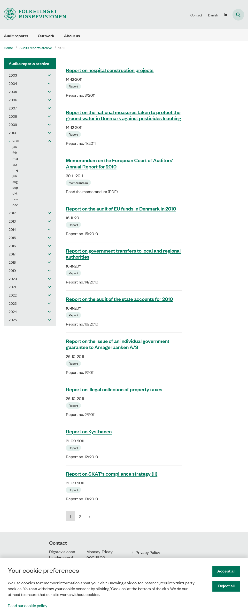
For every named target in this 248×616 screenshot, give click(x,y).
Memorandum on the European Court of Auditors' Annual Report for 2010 (119, 163)
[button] (48, 75)
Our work (46, 35)
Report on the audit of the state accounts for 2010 (119, 298)
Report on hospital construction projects (110, 69)
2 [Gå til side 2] (80, 516)
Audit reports (16, 35)
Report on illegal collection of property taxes (114, 389)
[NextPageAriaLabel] (89, 516)
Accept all (226, 571)
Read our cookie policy (27, 605)
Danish (213, 15)
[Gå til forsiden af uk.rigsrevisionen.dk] (33, 15)
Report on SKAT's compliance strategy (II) (111, 473)
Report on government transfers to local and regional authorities (123, 253)
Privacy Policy (148, 552)
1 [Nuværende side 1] (70, 516)
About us (72, 35)
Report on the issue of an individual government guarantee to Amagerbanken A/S (117, 344)
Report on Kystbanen (89, 431)
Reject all (226, 585)
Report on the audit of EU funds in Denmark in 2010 (121, 208)
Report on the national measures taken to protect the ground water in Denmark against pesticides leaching (123, 115)
